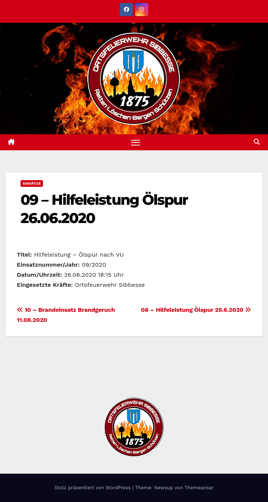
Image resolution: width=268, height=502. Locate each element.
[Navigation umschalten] (135, 142)
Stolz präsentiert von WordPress (93, 487)
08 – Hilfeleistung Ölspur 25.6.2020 (196, 309)
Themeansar (199, 487)
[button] (257, 141)
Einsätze (32, 183)
